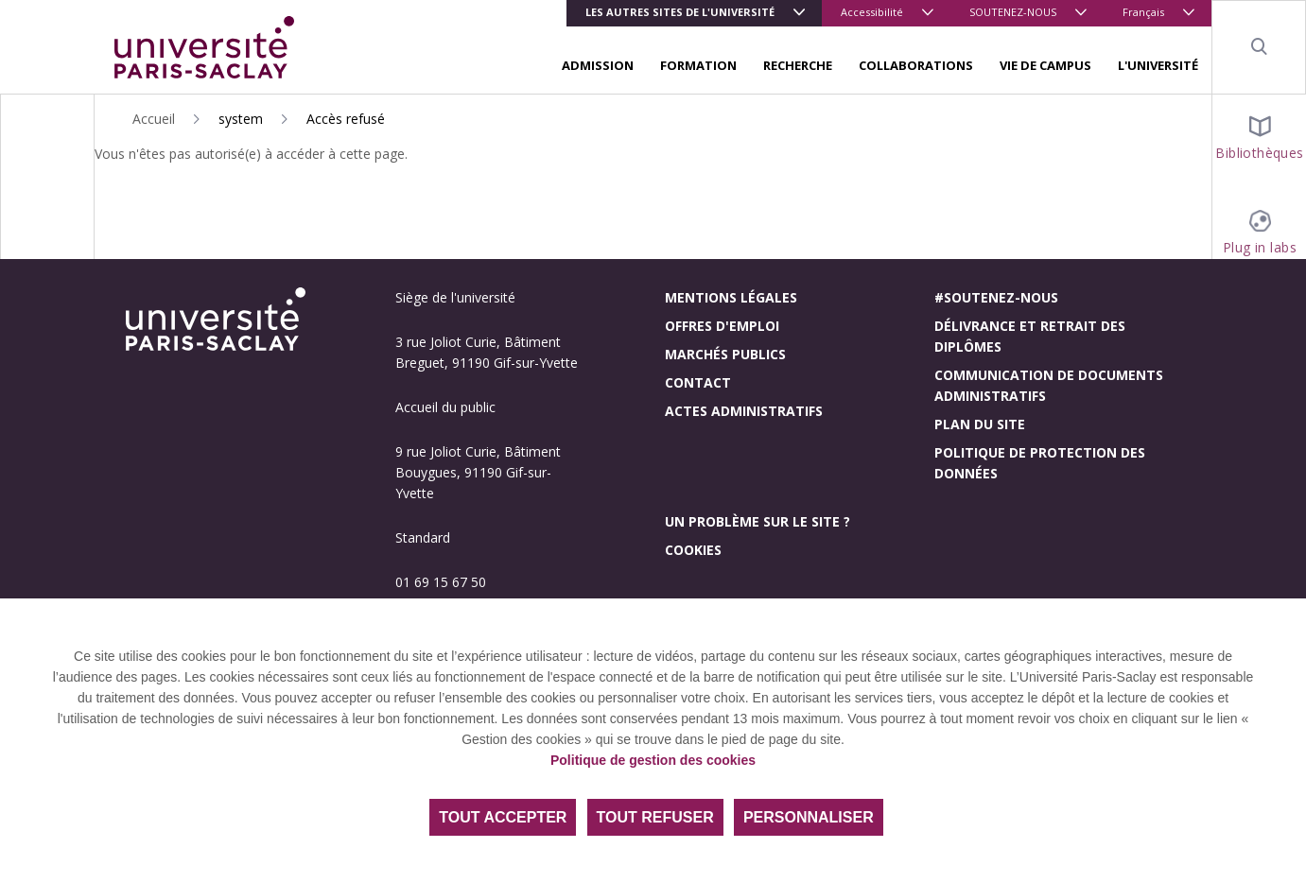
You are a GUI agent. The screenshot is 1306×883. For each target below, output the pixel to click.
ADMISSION (598, 65)
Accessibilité (872, 12)
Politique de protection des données (1039, 462)
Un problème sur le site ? (757, 521)
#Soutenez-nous (996, 297)
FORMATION (698, 65)
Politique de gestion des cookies (653, 760)
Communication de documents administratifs (1048, 385)
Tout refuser (655, 817)
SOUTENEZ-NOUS (1012, 12)
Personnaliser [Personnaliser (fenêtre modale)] (808, 817)
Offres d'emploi (722, 326)
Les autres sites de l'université (680, 12)
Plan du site (979, 424)
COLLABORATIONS (916, 65)
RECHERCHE (797, 65)
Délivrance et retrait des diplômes (1029, 336)
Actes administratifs (744, 411)
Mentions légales (731, 297)
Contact (698, 382)
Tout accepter (502, 817)
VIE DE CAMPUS (1045, 65)
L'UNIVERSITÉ (1158, 65)
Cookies (693, 550)
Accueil (153, 119)
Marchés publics (725, 354)
